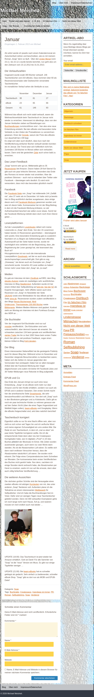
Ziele (36, 153)
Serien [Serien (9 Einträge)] (66, 352)
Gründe (25, 135)
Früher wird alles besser (19, 21)
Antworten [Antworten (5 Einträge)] (74, 287)
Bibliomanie (10, 307)
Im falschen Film (51, 21)
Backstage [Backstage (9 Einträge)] (84, 287)
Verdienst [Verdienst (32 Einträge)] (78, 357)
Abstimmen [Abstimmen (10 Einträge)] (73, 283)
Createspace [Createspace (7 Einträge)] (69, 298)
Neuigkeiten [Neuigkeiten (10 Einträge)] (84, 321)
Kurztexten (34, 484)
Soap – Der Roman (12, 26)
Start (4, 21)
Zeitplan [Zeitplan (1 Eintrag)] (87, 357)
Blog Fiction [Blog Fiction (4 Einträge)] (68, 291)
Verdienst (35, 595)
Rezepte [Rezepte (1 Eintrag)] (87, 338)
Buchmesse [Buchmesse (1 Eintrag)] (66, 294)
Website (8, 660)
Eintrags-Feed (69, 377)
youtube (8, 326)
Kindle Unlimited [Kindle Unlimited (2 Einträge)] (76, 310)
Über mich (63, 3)
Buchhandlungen (12, 126)
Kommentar (10, 621)
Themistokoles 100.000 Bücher (29, 305)
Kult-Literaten (30, 341)
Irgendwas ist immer (41, 592)
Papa (66, 154)
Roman (8, 595)
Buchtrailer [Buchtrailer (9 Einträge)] (76, 294)
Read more (70, 249)
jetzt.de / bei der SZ (45, 287)
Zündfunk (34, 278)
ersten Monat (45, 59)
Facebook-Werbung (27, 202)
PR (52, 592)
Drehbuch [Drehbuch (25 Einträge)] (82, 298)
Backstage (68, 117)
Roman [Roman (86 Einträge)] (69, 342)
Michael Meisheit (19, 10)
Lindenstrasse (70, 142)
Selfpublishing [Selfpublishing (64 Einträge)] (74, 347)
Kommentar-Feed (71, 381)
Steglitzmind (25, 284)
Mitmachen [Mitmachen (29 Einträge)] (70, 321)
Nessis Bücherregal (22, 302)
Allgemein (68, 111)
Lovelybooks (30, 227)
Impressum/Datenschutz (81, 3)
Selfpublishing (18, 595)
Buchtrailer (14, 592)
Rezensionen (10, 169)
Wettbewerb (40, 490)
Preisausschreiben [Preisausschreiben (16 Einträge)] (74, 334)
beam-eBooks (31, 408)
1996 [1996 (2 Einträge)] (65, 284)
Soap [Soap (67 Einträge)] (75, 352)
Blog (54, 3)
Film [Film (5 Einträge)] (65, 302)
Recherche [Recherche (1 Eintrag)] (72, 338)
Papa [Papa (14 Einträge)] (66, 330)
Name (8, 640)
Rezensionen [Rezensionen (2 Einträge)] (80, 338)
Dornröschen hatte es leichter (37, 26)
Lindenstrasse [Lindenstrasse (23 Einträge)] (72, 317)
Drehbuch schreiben (73, 123)
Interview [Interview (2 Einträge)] (66, 306)
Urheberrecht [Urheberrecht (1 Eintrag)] (67, 357)
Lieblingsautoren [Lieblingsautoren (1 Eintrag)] (68, 313)
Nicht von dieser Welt (71, 21)
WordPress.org (69, 386)
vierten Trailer (11, 335)
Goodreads (22, 256)
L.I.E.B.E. (36, 21)
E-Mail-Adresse (12, 650)
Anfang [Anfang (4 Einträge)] (66, 287)
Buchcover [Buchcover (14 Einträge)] (80, 290)
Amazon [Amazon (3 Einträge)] (83, 284)
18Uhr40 (8, 296)
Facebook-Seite (15, 193)
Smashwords (35, 394)
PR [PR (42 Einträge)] (72, 330)
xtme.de (13, 299)
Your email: (68, 61)
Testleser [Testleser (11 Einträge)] (84, 352)
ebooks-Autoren (11, 281)
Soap (16, 589)
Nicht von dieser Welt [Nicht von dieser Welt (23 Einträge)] (76, 325)
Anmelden (67, 372)
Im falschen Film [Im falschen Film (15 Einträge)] (77, 302)
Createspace (25, 592)
